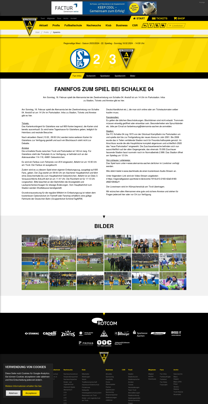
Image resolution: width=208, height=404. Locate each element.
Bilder (132, 75)
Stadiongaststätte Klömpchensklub (134, 399)
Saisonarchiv (178, 374)
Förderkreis (86, 387)
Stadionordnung (133, 395)
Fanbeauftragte (165, 376)
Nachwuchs (94, 25)
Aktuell (43, 25)
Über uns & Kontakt (53, 377)
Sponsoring (110, 376)
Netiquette (85, 390)
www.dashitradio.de (132, 171)
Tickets (130, 384)
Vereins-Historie (176, 388)
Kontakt (74, 18)
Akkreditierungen (134, 392)
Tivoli (43, 18)
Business (122, 25)
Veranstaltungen (133, 387)
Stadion (130, 374)
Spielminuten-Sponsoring (110, 390)
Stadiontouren (133, 376)
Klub (108, 25)
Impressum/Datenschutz (90, 384)
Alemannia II (68, 389)
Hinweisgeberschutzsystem (91, 392)
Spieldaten (105, 75)
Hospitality (109, 379)
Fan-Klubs (163, 382)
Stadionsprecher (134, 379)
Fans (59, 18)
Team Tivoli (132, 390)
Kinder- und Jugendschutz (69, 383)
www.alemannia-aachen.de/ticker (143, 163)
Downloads (152, 379)
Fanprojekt (163, 384)
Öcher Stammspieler (110, 383)
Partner (108, 387)
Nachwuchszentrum (71, 374)
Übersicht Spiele (69, 387)
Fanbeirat (163, 379)
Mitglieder (51, 18)
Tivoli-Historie (178, 392)
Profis (56, 25)
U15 (65, 400)
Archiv (65, 18)
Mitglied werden (151, 375)
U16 (65, 397)
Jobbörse (109, 400)
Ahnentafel (177, 394)
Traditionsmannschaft (89, 382)
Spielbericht (120, 75)
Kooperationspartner (71, 376)
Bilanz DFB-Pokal (177, 382)
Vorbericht (90, 75)
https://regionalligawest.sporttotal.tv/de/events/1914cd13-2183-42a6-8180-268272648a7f (141, 180)
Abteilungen (86, 376)
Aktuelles (109, 374)
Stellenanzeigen (111, 397)
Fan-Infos (77, 75)
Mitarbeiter (85, 374)
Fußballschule (73, 25)
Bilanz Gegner (176, 377)
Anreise (130, 382)
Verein (84, 379)
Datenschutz (53, 374)
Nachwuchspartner (70, 379)
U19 (65, 392)
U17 (65, 395)
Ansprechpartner (112, 394)
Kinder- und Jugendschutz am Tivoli (91, 399)
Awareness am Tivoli (89, 395)
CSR (135, 25)
